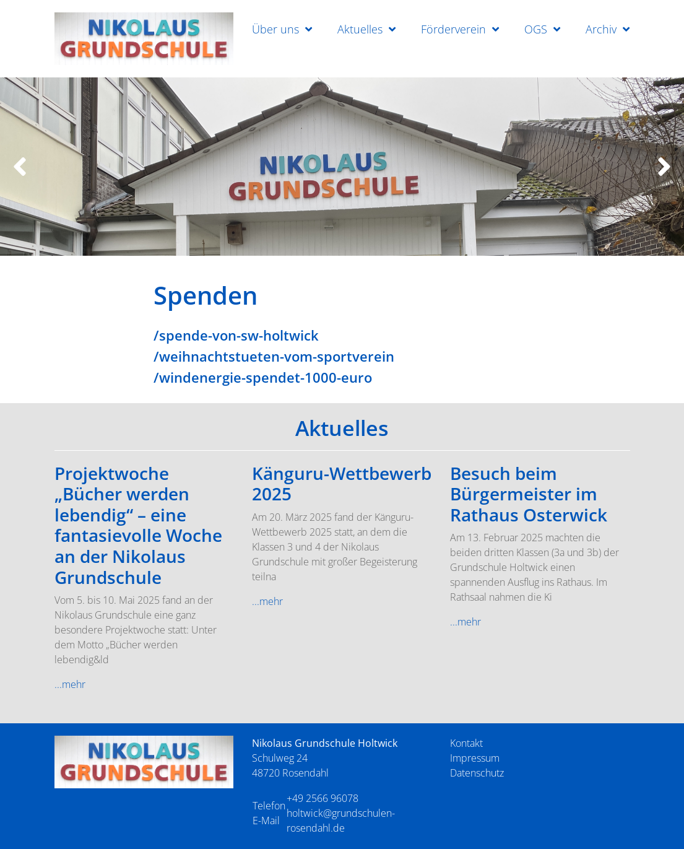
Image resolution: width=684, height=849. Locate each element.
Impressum (475, 758)
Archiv (601, 29)
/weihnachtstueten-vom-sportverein (274, 356)
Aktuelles (360, 29)
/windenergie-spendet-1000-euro (263, 377)
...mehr (69, 684)
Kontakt (466, 743)
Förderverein (453, 29)
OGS (535, 29)
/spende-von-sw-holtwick (236, 335)
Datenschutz (477, 773)
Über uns (275, 29)
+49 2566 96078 (322, 798)
